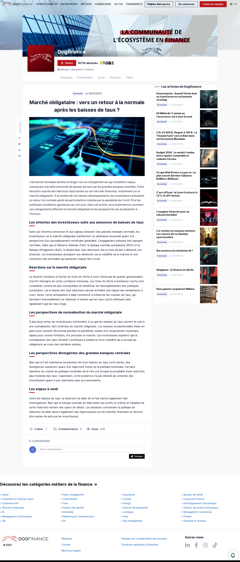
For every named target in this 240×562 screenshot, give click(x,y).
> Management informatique (16, 516)
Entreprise (66, 77)
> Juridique (127, 512)
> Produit (186, 516)
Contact (66, 544)
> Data (64, 503)
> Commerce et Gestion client (17, 499)
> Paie (124, 516)
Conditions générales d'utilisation (139, 544)
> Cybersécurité (9, 503)
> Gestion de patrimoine (134, 507)
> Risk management (131, 521)
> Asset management (72, 494)
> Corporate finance (192, 499)
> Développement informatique (198, 503)
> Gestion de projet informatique (199, 507)
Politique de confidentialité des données (144, 538)
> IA (2, 512)
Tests (129, 77)
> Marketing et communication (77, 516)
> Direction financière (12, 507)
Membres (67, 538)
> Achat (4, 494)
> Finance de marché (72, 507)
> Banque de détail (192, 494)
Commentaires (65, 429)
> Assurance (127, 494)
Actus (101, 77)
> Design (126, 503)
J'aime (36, 429)
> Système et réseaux (193, 521)
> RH (63, 521)
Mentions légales (71, 550)
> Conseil (126, 499)
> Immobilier (67, 512)
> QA (3, 521)
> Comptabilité (68, 499)
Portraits (115, 77)
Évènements (85, 77)
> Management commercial (196, 512)
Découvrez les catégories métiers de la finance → (48, 484)
